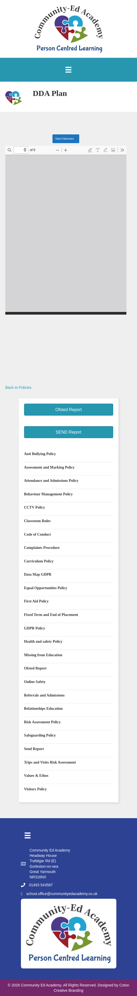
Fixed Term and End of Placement (51, 615)
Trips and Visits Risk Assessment (50, 762)
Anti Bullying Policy (40, 454)
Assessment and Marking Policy (49, 467)
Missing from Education (43, 655)
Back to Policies (18, 387)
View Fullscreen (64, 138)
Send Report (34, 749)
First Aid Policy (36, 601)
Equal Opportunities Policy (45, 588)
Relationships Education (43, 709)
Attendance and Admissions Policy (51, 481)
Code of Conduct (37, 534)
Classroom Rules (37, 521)
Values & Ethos (36, 776)
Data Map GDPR (37, 574)
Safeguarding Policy (40, 735)
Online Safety (35, 682)
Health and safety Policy (43, 642)
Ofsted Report (35, 668)
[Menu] (68, 69)
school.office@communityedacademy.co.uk (61, 894)
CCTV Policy (34, 507)
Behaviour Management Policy (48, 494)
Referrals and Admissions (44, 695)
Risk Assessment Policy (42, 722)
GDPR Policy (34, 628)
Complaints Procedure (42, 548)
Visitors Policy (35, 789)
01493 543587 (41, 885)
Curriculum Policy (39, 561)
